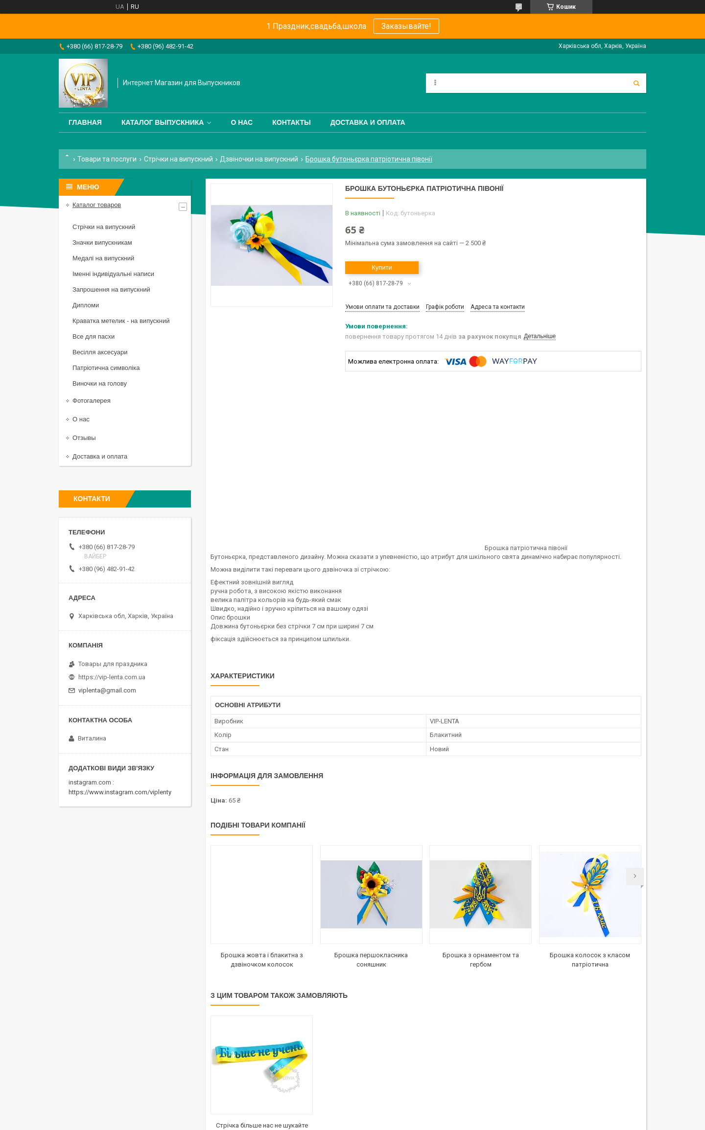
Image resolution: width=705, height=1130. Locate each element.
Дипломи (85, 305)
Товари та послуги (107, 159)
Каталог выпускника (162, 122)
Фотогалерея (91, 400)
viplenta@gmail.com (107, 690)
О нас (242, 122)
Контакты (291, 122)
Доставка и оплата (367, 122)
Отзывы (84, 437)
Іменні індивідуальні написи (113, 273)
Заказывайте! (406, 26)
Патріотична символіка (106, 367)
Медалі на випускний (103, 258)
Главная (85, 122)
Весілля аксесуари (99, 352)
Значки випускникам (102, 242)
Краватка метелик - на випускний (120, 320)
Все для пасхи (93, 336)
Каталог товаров (96, 204)
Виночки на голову (99, 383)
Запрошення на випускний (111, 289)
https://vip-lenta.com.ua (111, 677)
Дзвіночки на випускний (259, 159)
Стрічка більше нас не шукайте (262, 1125)
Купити (382, 267)
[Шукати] (636, 83)
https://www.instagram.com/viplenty (120, 792)
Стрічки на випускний (178, 159)
